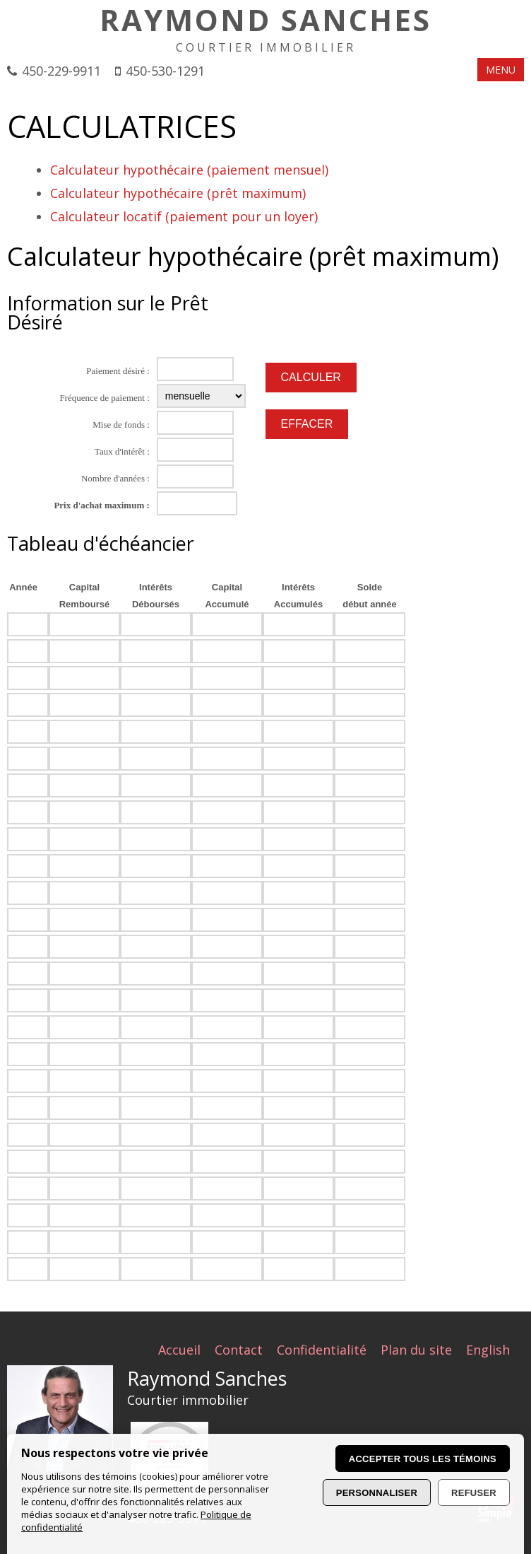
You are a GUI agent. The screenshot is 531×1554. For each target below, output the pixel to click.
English (488, 1348)
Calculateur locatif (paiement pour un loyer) (184, 216)
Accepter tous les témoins (422, 1459)
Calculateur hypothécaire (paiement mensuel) (189, 169)
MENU (500, 69)
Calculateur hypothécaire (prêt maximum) (178, 193)
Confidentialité (321, 1348)
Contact (239, 1348)
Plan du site (416, 1348)
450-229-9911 (61, 70)
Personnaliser (376, 1493)
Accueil (179, 1348)
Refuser (473, 1493)
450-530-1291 (165, 70)
